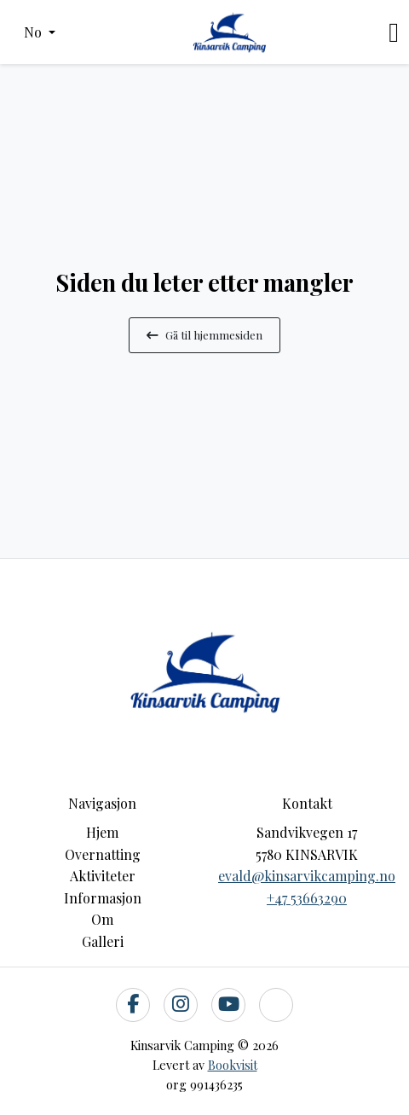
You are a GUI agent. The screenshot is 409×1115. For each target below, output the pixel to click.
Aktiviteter (102, 876)
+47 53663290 (307, 898)
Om (102, 919)
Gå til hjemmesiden (204, 334)
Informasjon (102, 898)
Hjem (102, 832)
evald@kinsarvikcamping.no (306, 876)
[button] (39, 32)
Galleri (103, 941)
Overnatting (103, 854)
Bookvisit (232, 1064)
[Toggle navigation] (394, 32)
